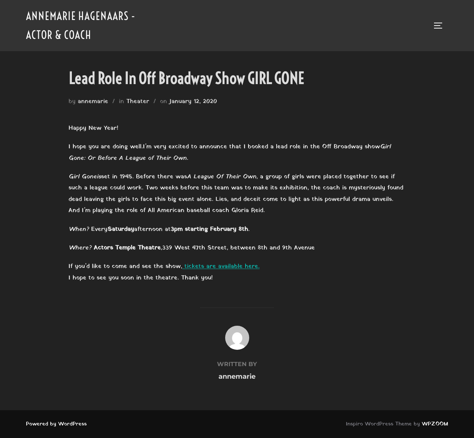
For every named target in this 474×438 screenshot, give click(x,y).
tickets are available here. (221, 266)
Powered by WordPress (56, 424)
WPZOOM (435, 424)
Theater (137, 101)
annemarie (93, 101)
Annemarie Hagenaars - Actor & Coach (81, 25)
